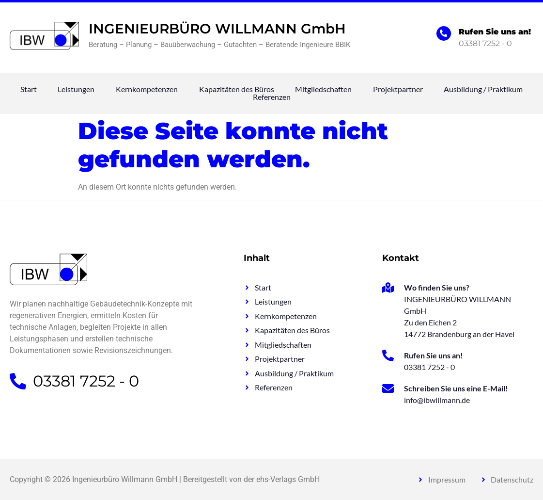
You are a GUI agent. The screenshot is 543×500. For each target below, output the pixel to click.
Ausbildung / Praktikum (483, 89)
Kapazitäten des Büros (236, 89)
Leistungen (76, 89)
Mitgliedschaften (323, 89)
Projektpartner (398, 89)
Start (28, 89)
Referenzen (272, 97)
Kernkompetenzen (147, 89)
